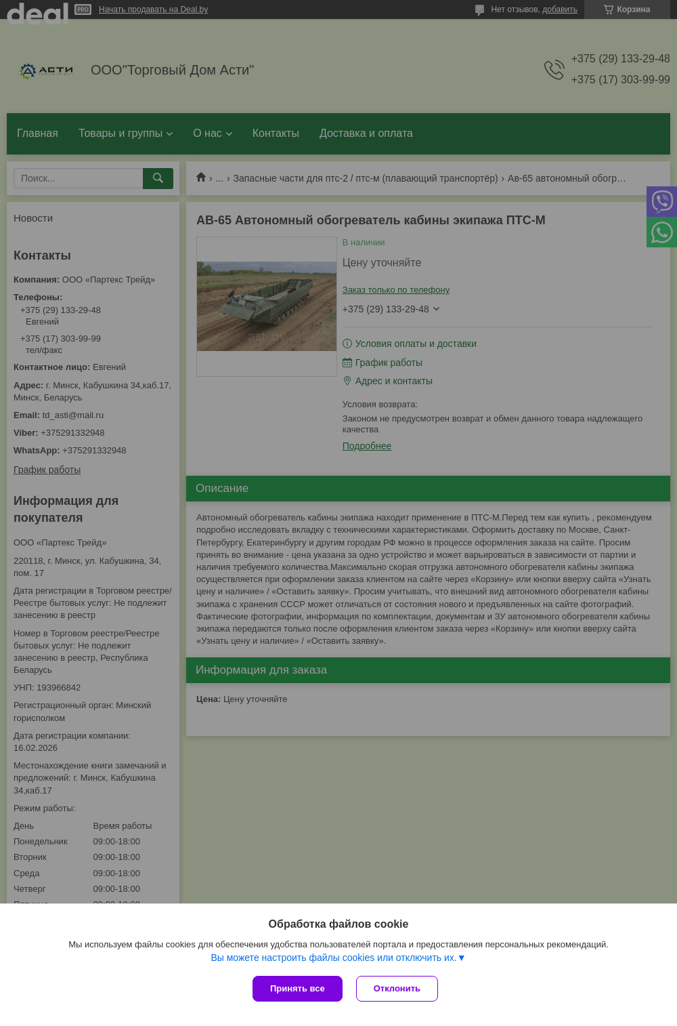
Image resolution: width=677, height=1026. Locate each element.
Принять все (297, 988)
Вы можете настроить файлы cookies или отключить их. (333, 957)
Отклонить (397, 988)
